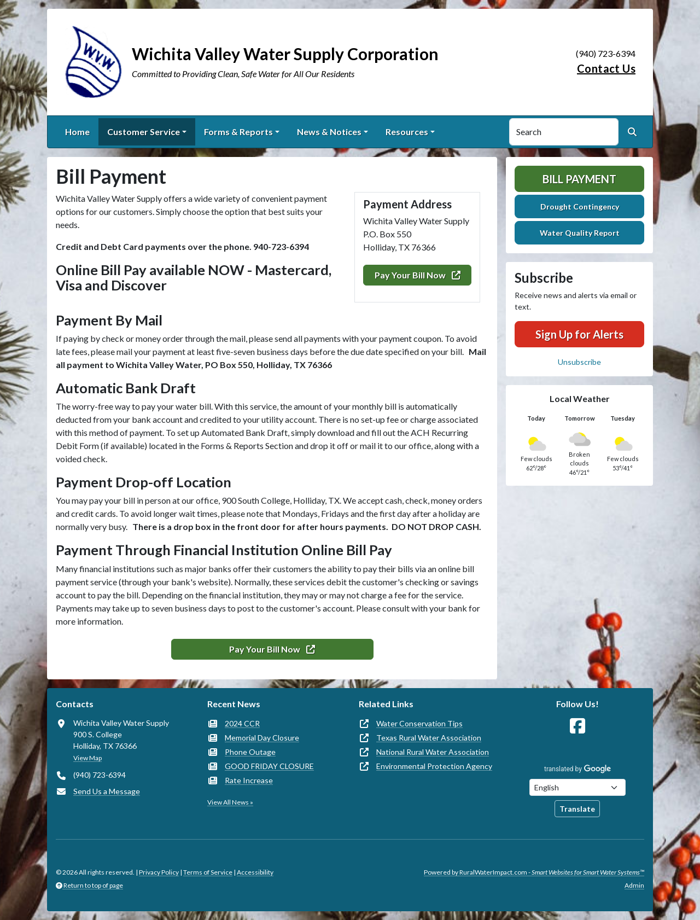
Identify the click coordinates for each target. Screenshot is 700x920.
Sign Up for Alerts (579, 334)
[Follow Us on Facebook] (577, 726)
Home (77, 131)
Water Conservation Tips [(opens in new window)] (419, 723)
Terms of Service (207, 872)
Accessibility (255, 872)
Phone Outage (250, 751)
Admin (634, 885)
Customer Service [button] (143, 131)
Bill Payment (579, 178)
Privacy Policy (159, 872)
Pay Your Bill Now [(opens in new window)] (417, 275)
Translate (577, 808)
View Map (87, 758)
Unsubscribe (579, 361)
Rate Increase (249, 780)
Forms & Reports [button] (238, 131)
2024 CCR (242, 723)
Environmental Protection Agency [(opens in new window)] (434, 766)
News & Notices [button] (329, 131)
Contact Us (606, 68)
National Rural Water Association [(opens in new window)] (432, 751)
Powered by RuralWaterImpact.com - (534, 872)
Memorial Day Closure (262, 737)
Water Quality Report (580, 232)
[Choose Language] (577, 787)
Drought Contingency (579, 206)
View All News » (230, 802)
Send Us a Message (106, 791)
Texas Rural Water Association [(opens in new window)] (428, 737)
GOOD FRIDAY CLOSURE (269, 766)
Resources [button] (407, 131)
